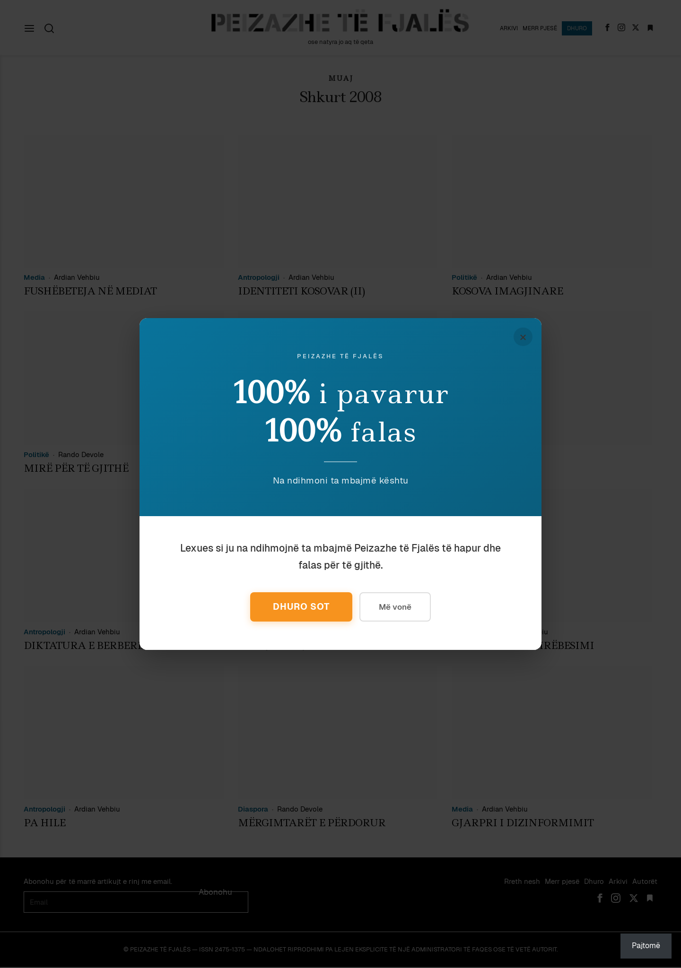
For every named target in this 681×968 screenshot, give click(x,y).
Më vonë (396, 607)
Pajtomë (646, 946)
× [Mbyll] (522, 337)
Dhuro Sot (300, 607)
